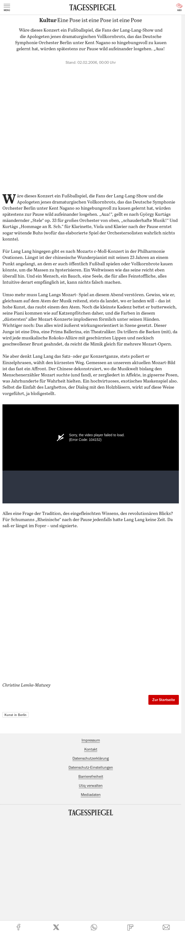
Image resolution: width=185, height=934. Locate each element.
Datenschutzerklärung (90, 758)
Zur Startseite (163, 700)
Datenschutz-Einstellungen (91, 767)
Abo (179, 7)
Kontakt (90, 749)
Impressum (91, 740)
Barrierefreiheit (90, 777)
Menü (7, 8)
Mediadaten (91, 795)
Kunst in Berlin (15, 714)
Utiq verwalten (91, 786)
